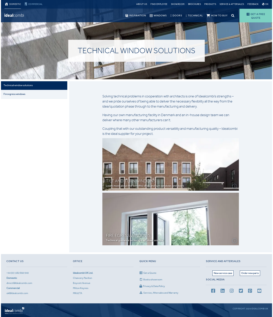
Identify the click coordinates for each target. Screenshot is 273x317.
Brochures (194, 4)
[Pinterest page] (250, 291)
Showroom (178, 4)
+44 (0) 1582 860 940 (17, 272)
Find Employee (159, 4)
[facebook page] (213, 291)
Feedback (253, 4)
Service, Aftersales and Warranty (158, 292)
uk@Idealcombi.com (17, 293)
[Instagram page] (232, 291)
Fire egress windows (15, 94)
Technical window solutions (18, 85)
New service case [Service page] (223, 273)
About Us (141, 4)
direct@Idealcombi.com (19, 283)
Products (210, 4)
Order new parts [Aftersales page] (250, 273)
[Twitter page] (241, 291)
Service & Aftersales (232, 4)
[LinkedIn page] (222, 291)
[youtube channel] (259, 291)
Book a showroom (150, 279)
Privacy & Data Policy (152, 286)
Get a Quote (147, 272)
